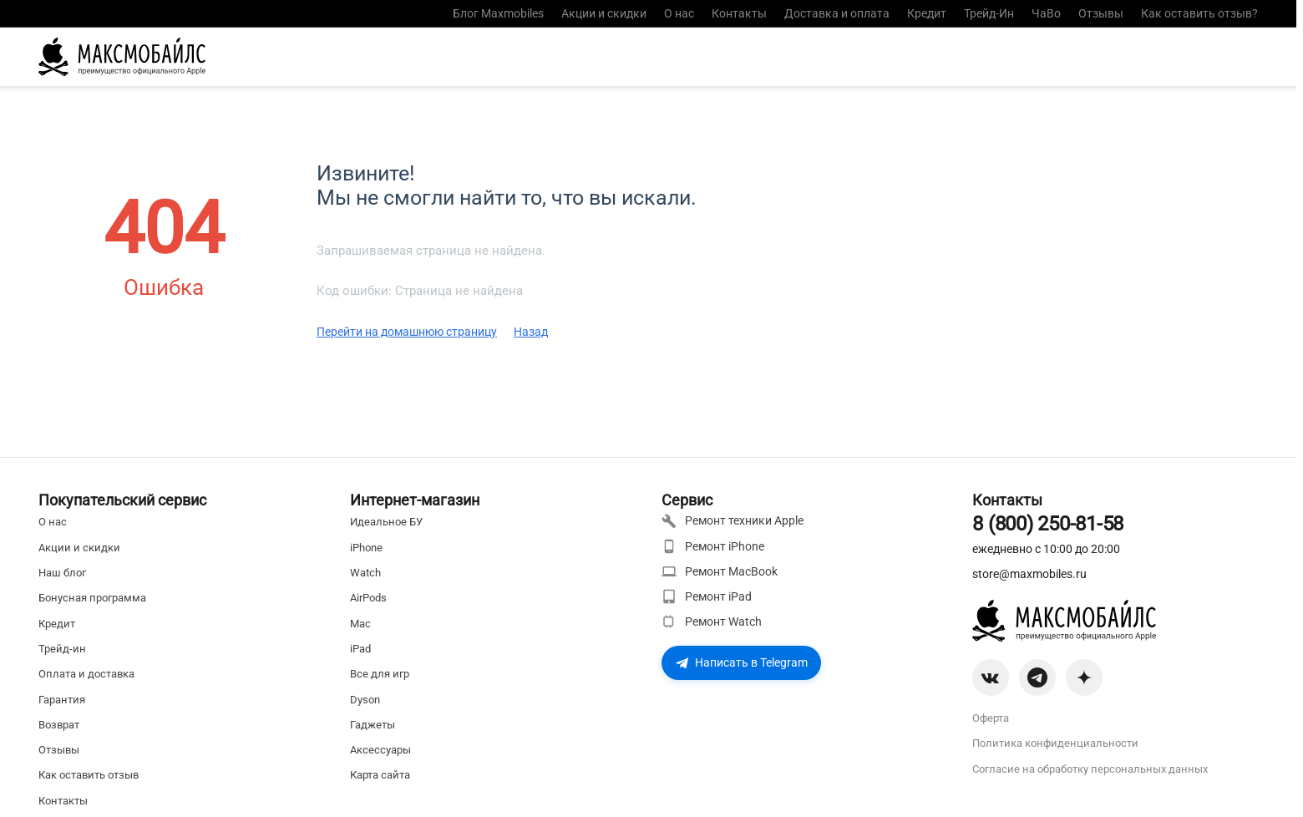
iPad (360, 648)
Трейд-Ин (989, 13)
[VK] (990, 677)
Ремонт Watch (712, 621)
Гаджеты (372, 724)
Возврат (58, 724)
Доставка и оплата (837, 13)
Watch (365, 572)
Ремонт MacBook (720, 571)
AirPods (368, 597)
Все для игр (379, 673)
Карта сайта (380, 775)
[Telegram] (1037, 677)
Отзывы (1100, 13)
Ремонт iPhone (713, 546)
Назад (531, 331)
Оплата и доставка (86, 673)
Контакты (739, 13)
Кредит (926, 13)
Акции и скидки (603, 13)
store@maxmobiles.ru (1029, 574)
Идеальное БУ (386, 521)
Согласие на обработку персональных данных (1090, 769)
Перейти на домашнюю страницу (407, 331)
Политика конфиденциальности (1055, 743)
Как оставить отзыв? (1199, 13)
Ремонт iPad (707, 596)
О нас (679, 13)
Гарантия (61, 699)
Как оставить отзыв (88, 775)
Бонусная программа (92, 597)
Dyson (365, 699)
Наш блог (62, 572)
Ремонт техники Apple (733, 521)
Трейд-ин (62, 648)
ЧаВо (1046, 13)
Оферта (990, 718)
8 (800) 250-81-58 (1047, 524)
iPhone (366, 547)
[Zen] (1084, 677)
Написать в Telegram (741, 662)
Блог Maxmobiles (498, 13)
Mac (360, 623)
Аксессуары (380, 749)
